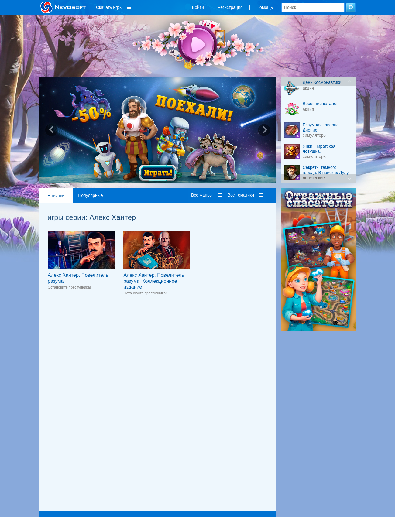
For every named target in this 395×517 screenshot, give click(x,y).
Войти (198, 7)
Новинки (56, 195)
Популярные (90, 195)
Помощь (264, 7)
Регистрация (230, 7)
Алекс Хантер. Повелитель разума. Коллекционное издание (153, 280)
